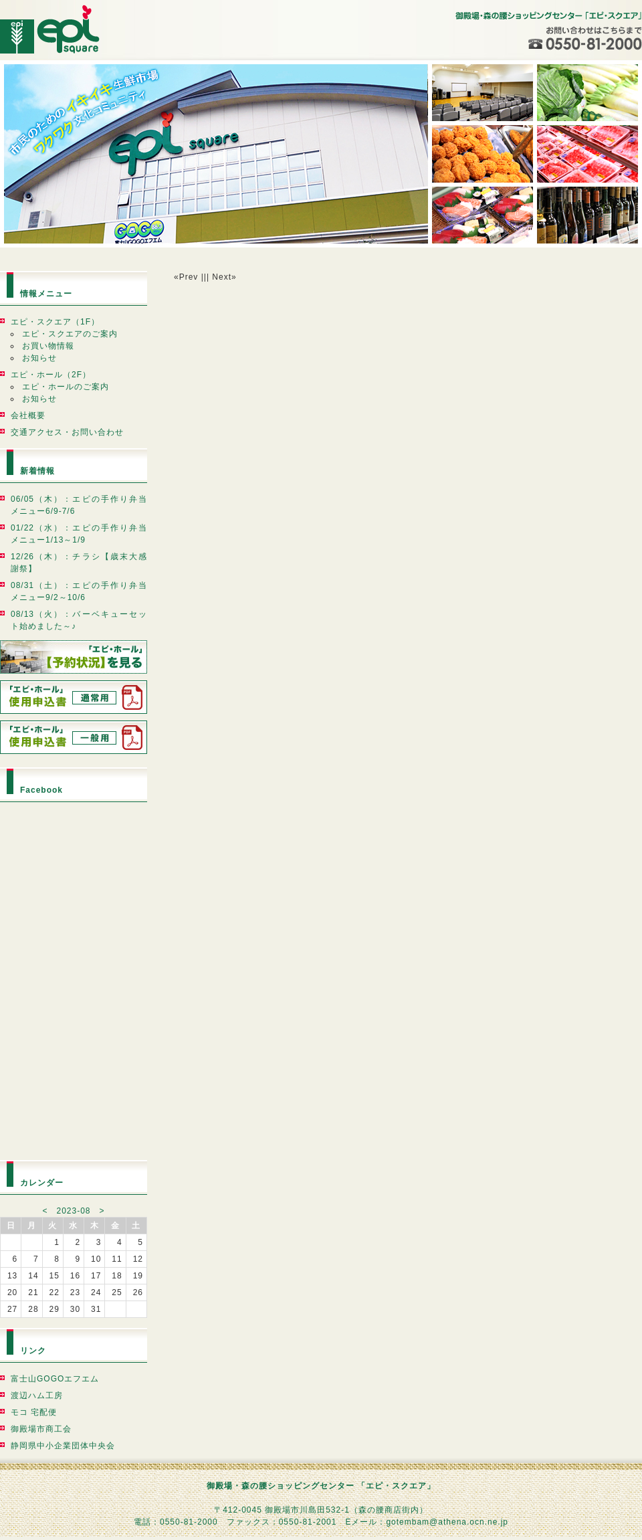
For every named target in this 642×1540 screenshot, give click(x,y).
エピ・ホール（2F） (51, 374)
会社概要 (28, 415)
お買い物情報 (48, 346)
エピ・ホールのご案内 (65, 386)
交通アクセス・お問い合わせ (67, 432)
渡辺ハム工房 (37, 1395)
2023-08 (73, 1211)
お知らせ (39, 358)
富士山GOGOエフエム (55, 1378)
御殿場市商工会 (41, 1429)
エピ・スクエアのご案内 (70, 334)
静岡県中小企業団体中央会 (63, 1445)
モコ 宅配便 (34, 1412)
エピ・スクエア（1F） (55, 321)
